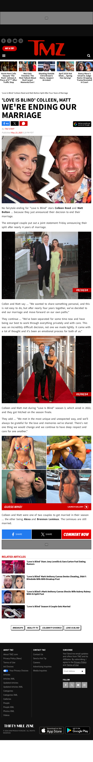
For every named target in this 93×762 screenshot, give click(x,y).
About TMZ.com (10, 654)
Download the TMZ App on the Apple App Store (51, 730)
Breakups (18, 627)
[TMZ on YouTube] (78, 685)
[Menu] (4, 56)
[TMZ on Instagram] (20, 41)
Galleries (7, 699)
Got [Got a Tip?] (9, 48)
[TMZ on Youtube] (15, 41)
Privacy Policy (80, 662)
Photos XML (8, 711)
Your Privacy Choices (15, 670)
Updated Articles (10, 683)
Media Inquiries (40, 670)
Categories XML (10, 695)
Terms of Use (9, 662)
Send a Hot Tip (39, 658)
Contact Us (38, 654)
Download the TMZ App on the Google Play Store (77, 730)
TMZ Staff (9, 128)
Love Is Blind (72, 627)
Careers (36, 662)
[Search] (89, 56)
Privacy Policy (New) (12, 658)
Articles (6, 675)
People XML (8, 707)
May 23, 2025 (17, 132)
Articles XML (9, 679)
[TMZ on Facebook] (3, 41)
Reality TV (32, 627)
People (6, 703)
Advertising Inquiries (42, 666)
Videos (6, 715)
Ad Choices (8, 666)
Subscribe (82, 671)
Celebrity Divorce (51, 627)
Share (16, 534)
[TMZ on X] (9, 41)
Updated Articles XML (13, 687)
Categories (8, 691)
